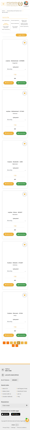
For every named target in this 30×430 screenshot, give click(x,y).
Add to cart (9, 82)
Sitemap (13, 427)
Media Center (5, 391)
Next (13, 345)
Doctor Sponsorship (5, 20)
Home (3, 10)
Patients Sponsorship (15, 23)
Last (16, 345)
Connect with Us (6, 393)
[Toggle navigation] (3, 4)
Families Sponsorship (15, 20)
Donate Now (22, 82)
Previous (7, 342)
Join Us (19, 393)
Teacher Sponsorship (6, 29)
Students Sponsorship (24, 26)
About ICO (5, 388)
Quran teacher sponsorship (15, 27)
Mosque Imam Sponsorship (24, 21)
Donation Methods (7, 396)
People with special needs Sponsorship (24, 24)
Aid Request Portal (22, 388)
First (4, 342)
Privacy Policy (6, 427)
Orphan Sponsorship (5, 24)
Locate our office (12, 375)
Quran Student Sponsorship (6, 27)
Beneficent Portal (22, 391)
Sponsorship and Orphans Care (14, 10)
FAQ (19, 396)
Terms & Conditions (21, 427)
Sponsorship (5, 12)
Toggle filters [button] (21, 35)
